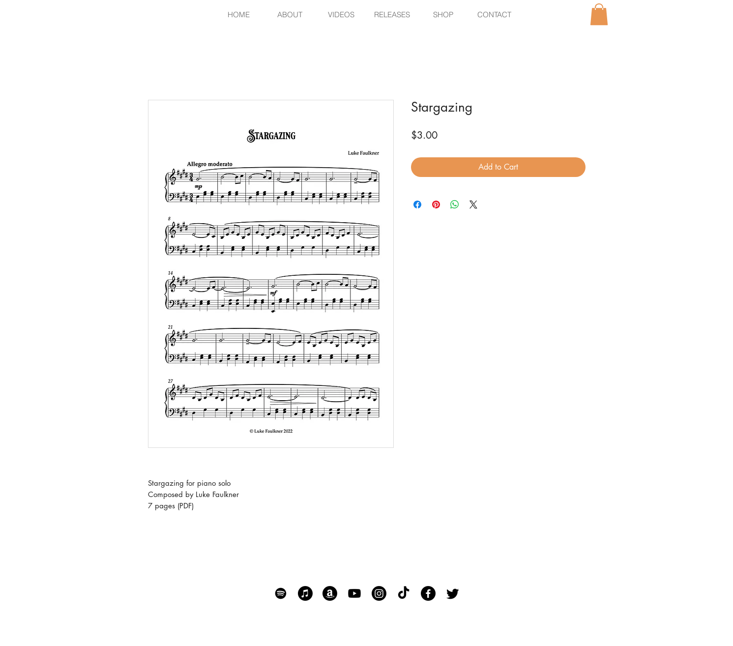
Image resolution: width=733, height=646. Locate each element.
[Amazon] (330, 593)
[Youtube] (354, 593)
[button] (599, 14)
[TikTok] (403, 593)
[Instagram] (379, 593)
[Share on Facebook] (417, 204)
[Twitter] (452, 593)
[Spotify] (280, 593)
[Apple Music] (305, 593)
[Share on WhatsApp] (455, 204)
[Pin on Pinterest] (436, 204)
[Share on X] (473, 204)
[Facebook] (428, 593)
